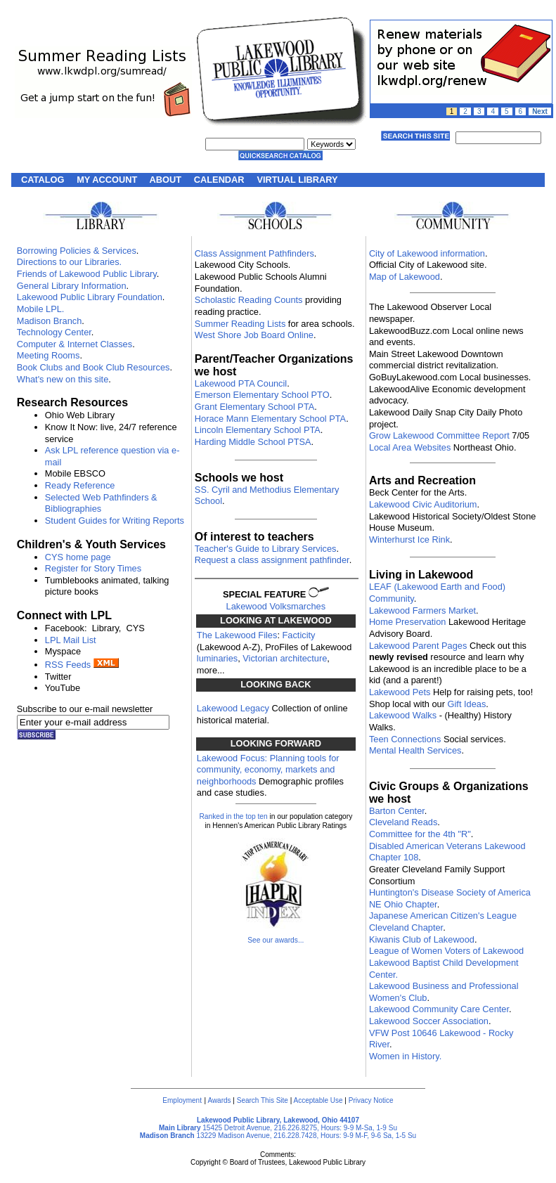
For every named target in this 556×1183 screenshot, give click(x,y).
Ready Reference (80, 485)
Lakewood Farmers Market (422, 610)
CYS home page (78, 557)
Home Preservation (407, 621)
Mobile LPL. (41, 309)
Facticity (299, 635)
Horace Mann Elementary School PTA (270, 418)
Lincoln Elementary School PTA (258, 430)
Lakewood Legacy (233, 708)
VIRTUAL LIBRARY (297, 179)
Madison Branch (49, 321)
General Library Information (72, 285)
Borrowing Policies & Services (76, 250)
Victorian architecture (285, 658)
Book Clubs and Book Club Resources (93, 367)
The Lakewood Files (237, 635)
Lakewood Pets (400, 692)
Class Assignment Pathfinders (254, 253)
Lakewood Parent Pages (418, 645)
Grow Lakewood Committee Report (439, 435)
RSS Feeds (68, 664)
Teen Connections (405, 739)
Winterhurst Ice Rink (409, 539)
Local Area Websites (410, 447)
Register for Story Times (93, 568)
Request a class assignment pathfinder (272, 560)
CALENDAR (219, 179)
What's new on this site (62, 379)
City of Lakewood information (427, 253)
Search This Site (262, 1100)
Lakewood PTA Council (241, 383)
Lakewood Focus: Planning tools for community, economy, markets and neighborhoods (268, 770)
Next (540, 111)
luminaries (217, 658)
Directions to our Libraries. (69, 262)
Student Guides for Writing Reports (114, 520)
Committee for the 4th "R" (420, 834)
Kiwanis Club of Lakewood (421, 939)
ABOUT (166, 179)
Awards (219, 1100)
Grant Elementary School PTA (254, 406)
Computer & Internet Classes (74, 344)
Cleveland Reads (403, 822)
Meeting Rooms (48, 355)
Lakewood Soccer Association (429, 1021)
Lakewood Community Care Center (439, 1009)
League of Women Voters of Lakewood (446, 950)
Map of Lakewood (404, 276)
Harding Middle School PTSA (253, 442)
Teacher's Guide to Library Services (266, 548)
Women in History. (405, 1056)
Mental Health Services (415, 750)
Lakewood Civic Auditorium (423, 504)
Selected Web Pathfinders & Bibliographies (101, 503)
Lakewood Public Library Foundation (89, 297)
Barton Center (397, 811)
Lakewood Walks (403, 715)
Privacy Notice (371, 1100)
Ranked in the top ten (233, 816)
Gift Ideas (467, 704)
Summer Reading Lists (240, 323)
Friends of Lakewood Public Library (87, 274)
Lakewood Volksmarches (276, 606)
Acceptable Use (318, 1100)
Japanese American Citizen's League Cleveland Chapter (443, 921)
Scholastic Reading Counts (249, 300)
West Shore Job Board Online (254, 335)
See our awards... (275, 940)
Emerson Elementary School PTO (262, 394)
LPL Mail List (70, 640)
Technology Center (54, 332)
